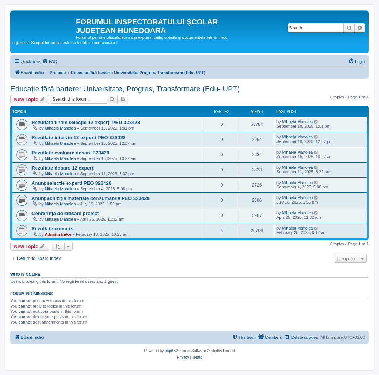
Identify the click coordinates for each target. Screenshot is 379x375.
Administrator (58, 234)
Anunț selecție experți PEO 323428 (71, 183)
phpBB (170, 351)
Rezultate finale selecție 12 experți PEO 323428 (85, 122)
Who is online (25, 274)
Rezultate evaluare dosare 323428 (70, 152)
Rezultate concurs (52, 228)
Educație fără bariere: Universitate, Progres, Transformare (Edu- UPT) (125, 89)
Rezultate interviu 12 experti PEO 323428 (78, 137)
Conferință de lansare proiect (65, 213)
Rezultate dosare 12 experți (63, 168)
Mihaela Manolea (60, 128)
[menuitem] (49, 61)
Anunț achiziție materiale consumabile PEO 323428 (90, 198)
